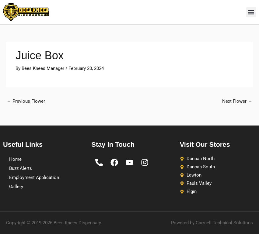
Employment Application (34, 177)
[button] (251, 12)
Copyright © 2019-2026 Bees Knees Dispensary (53, 222)
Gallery (16, 186)
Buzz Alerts (20, 168)
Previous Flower (26, 101)
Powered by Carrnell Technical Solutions (212, 222)
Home (15, 159)
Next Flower (237, 101)
